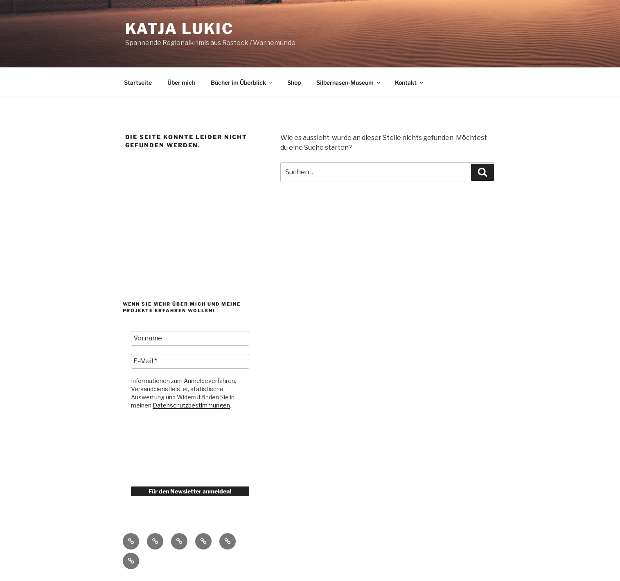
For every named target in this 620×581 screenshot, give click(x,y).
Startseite (138, 82)
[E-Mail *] (190, 361)
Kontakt (409, 82)
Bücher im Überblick (242, 82)
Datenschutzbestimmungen (191, 405)
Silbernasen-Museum (348, 82)
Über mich (181, 82)
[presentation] (164, 447)
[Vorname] (190, 338)
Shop (294, 82)
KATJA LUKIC (179, 29)
